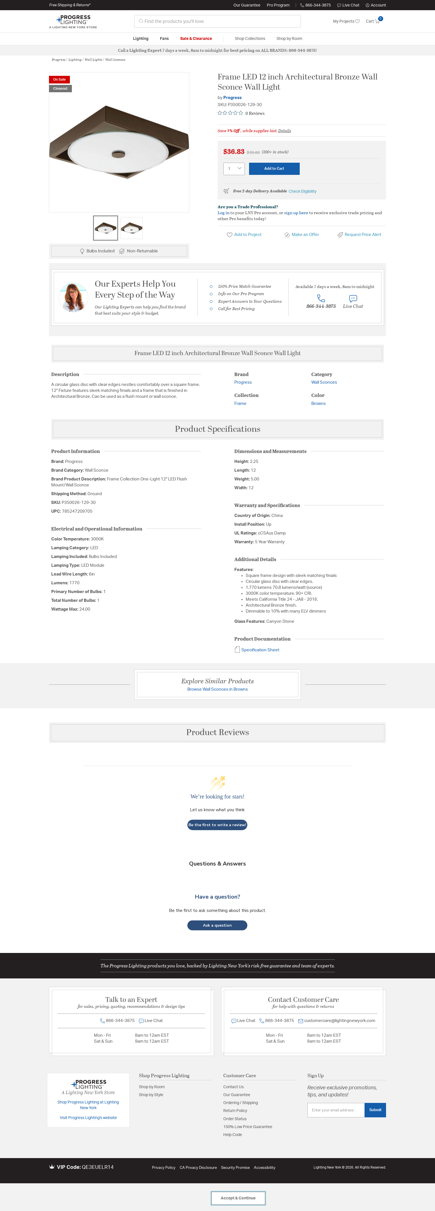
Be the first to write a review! (217, 825)
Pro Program (278, 5)
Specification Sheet (256, 650)
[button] (376, 5)
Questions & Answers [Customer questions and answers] (217, 864)
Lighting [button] (141, 39)
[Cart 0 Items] (376, 21)
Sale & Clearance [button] (196, 39)
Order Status (235, 1119)
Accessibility (264, 1168)
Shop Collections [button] (250, 39)
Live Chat (348, 5)
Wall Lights (93, 59)
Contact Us (233, 1087)
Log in (224, 212)
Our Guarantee (246, 5)
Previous (53, 145)
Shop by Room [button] (289, 39)
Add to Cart (274, 169)
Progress (58, 59)
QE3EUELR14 (98, 1167)
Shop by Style (151, 1095)
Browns (318, 403)
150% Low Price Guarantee (247, 1127)
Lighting (75, 59)
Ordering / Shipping (240, 1103)
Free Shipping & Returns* (69, 5)
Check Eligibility (302, 192)
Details (284, 130)
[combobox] (217, 21)
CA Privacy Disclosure (198, 1168)
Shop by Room (152, 1087)
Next (185, 145)
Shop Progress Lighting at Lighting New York (88, 1105)
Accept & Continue (238, 1198)
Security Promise (235, 1168)
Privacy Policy (163, 1168)
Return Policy (235, 1111)
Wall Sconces (115, 59)
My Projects (346, 21)
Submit (375, 1110)
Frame (240, 403)
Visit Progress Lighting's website (88, 1118)
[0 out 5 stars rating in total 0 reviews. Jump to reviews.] (241, 113)
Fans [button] (164, 39)
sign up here (296, 212)
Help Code (232, 1135)
